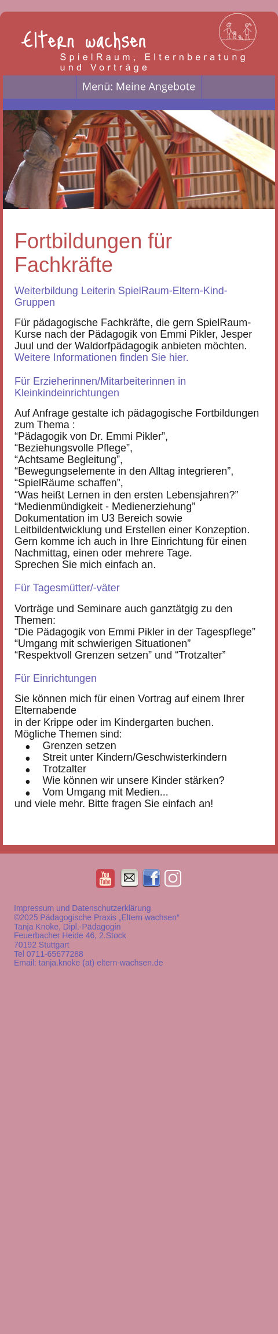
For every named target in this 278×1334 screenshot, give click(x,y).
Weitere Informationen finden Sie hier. (101, 357)
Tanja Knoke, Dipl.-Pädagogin (67, 926)
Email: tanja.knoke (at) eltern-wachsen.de (88, 962)
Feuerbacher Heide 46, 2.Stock (70, 935)
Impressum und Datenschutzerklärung (82, 908)
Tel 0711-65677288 (48, 954)
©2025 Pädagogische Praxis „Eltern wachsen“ (98, 917)
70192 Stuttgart (42, 944)
